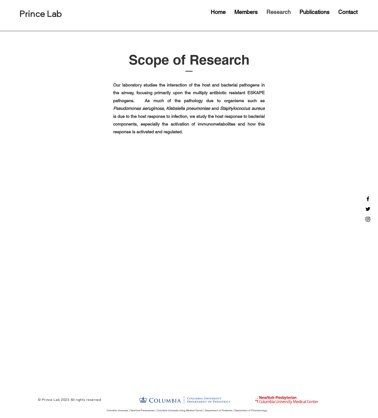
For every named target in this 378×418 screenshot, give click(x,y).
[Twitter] (368, 209)
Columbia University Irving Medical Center (180, 410)
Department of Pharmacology (251, 410)
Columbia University (117, 410)
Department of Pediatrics (218, 410)
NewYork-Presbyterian (142, 410)
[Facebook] (368, 199)
